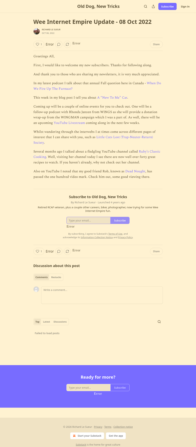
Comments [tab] (42, 277)
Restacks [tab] (56, 277)
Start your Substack (86, 436)
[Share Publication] (153, 6)
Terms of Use (115, 233)
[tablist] (48, 277)
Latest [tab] (46, 321)
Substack (81, 444)
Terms (107, 426)
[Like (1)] (38, 44)
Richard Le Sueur (51, 29)
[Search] (145, 6)
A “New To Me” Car (112, 97)
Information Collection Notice (97, 237)
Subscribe (167, 6)
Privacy (98, 426)
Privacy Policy (125, 237)
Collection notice (123, 426)
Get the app (116, 435)
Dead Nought (135, 171)
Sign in (185, 6)
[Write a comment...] (102, 295)
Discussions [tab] (60, 321)
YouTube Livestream (69, 123)
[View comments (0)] (58, 44)
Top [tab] (38, 321)
